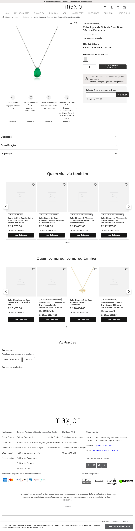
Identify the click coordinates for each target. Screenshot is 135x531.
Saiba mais (12, 122)
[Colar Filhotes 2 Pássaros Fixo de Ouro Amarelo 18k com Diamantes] (83, 210)
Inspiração (59, 153)
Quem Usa (108, 13)
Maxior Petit (77, 13)
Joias (7, 13)
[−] (85, 66)
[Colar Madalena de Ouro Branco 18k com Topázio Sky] (21, 295)
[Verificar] (126, 483)
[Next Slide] (76, 109)
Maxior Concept (21, 13)
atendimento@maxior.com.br (105, 450)
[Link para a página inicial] (6, 17)
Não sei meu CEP (93, 99)
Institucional (124, 13)
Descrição (59, 136)
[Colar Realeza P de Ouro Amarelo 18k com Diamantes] (83, 295)
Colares (26, 17)
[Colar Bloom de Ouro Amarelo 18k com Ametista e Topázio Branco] (52, 210)
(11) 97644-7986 (104, 445)
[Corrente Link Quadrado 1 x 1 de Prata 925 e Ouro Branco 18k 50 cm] (21, 210)
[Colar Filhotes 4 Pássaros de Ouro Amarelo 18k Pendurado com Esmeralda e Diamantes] (114, 210)
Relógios (53, 13)
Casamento (39, 13)
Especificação (59, 145)
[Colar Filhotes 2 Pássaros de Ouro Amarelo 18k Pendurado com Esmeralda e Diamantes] (52, 295)
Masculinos (93, 13)
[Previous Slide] (4, 109)
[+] (94, 66)
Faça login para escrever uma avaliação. (18, 354)
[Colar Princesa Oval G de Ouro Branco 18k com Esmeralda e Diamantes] (114, 295)
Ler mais (67, 506)
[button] (5, 206)
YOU (64, 13)
